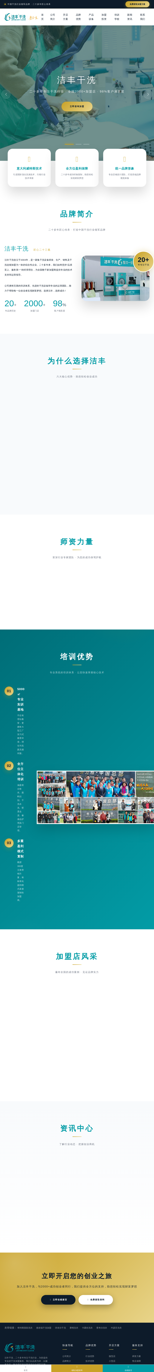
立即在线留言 (58, 1299)
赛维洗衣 (74, 1328)
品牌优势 (78, 17)
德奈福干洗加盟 (43, 1328)
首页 (42, 17)
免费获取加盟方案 (137, 4)
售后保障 (136, 1361)
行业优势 (90, 1356)
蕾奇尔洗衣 (101, 1328)
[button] (69, 144)
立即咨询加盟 (77, 106)
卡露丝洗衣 (87, 1328)
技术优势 (90, 1361)
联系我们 (142, 17)
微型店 (112, 1356)
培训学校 (116, 17)
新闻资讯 (129, 17)
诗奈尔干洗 (60, 1328)
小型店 (112, 1361)
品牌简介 (66, 1361)
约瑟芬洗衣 (116, 1328)
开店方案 (65, 17)
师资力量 (136, 1356)
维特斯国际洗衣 (24, 1328)
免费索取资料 (96, 1299)
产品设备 (91, 17)
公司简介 (52, 17)
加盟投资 (104, 17)
